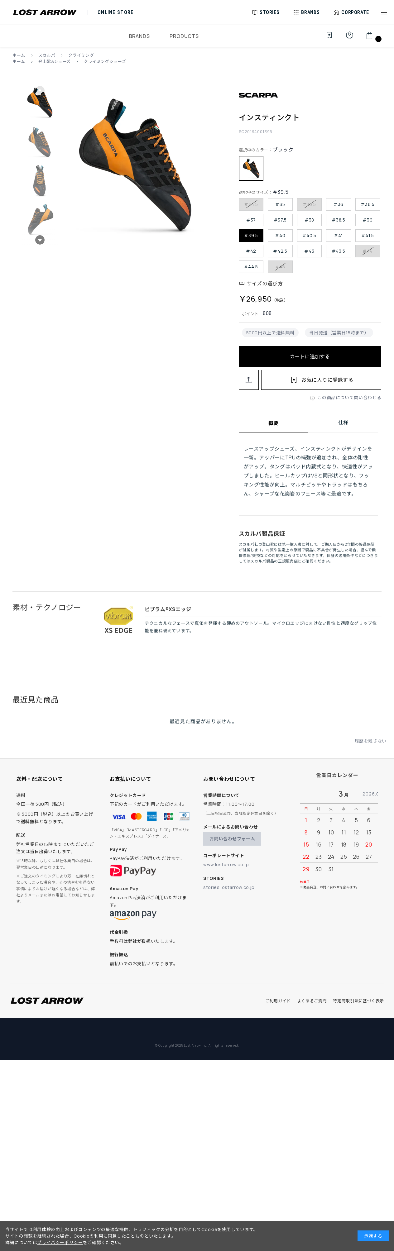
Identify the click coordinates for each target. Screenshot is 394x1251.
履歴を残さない (371, 748)
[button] (384, 12)
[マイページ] (349, 38)
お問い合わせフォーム (232, 839)
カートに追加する (310, 356)
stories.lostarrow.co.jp (229, 887)
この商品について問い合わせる (349, 397)
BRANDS (139, 36)
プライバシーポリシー (60, 1242)
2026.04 (372, 794)
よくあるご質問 (312, 1001)
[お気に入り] (324, 38)
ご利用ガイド (278, 1001)
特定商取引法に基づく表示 (358, 1001)
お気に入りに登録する (327, 379)
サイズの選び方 (265, 283)
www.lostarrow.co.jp (226, 864)
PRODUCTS (184, 36)
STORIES (269, 12)
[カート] (373, 38)
